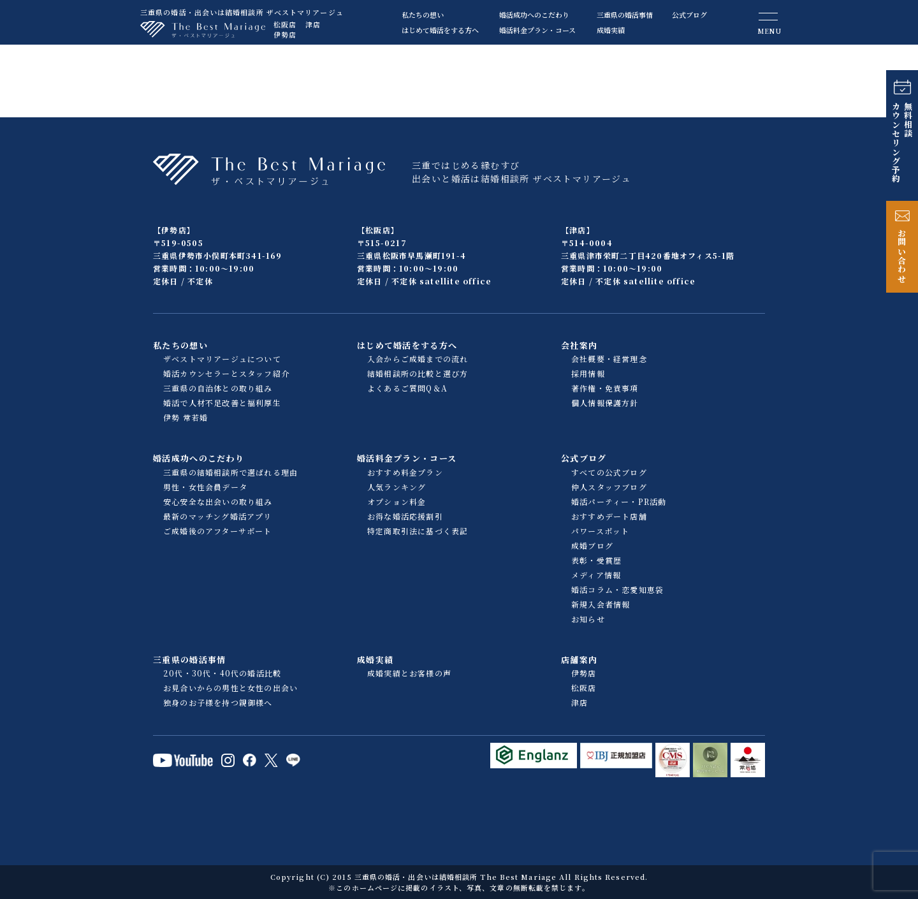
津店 (313, 24)
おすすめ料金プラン (405, 472)
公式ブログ (689, 15)
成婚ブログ (592, 545)
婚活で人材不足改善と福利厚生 (222, 402)
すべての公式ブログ (609, 472)
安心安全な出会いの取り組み (218, 501)
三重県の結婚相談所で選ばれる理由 (230, 472)
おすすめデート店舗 (609, 516)
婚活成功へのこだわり (534, 15)
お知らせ (588, 618)
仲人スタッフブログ (609, 486)
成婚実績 (611, 30)
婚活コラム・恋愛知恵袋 (617, 589)
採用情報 (588, 373)
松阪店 (284, 24)
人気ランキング (396, 486)
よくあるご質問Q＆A (407, 388)
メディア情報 (596, 574)
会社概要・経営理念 (609, 358)
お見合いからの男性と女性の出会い (230, 687)
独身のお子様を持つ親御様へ (218, 702)
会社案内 (579, 345)
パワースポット (600, 530)
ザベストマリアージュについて (222, 358)
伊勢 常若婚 (185, 417)
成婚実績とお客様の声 (409, 673)
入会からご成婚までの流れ (417, 358)
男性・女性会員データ (205, 486)
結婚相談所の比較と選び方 (417, 373)
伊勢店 (284, 34)
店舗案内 (579, 660)
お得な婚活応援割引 (405, 516)
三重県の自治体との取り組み (218, 388)
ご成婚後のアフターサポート (217, 530)
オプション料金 (396, 501)
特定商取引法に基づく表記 (417, 530)
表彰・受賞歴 (596, 560)
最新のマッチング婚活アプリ (217, 516)
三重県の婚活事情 (625, 15)
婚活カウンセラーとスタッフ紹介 (226, 373)
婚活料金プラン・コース (537, 30)
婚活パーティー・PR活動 (618, 501)
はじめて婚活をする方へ (440, 30)
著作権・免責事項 (605, 388)
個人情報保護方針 (605, 402)
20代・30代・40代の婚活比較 (222, 673)
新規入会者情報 (600, 604)
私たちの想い (423, 15)
